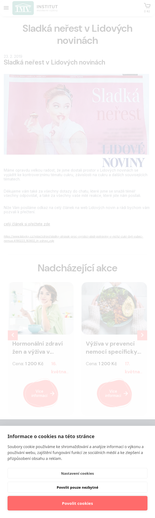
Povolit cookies (77, 503)
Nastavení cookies (77, 473)
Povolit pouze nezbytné (77, 487)
